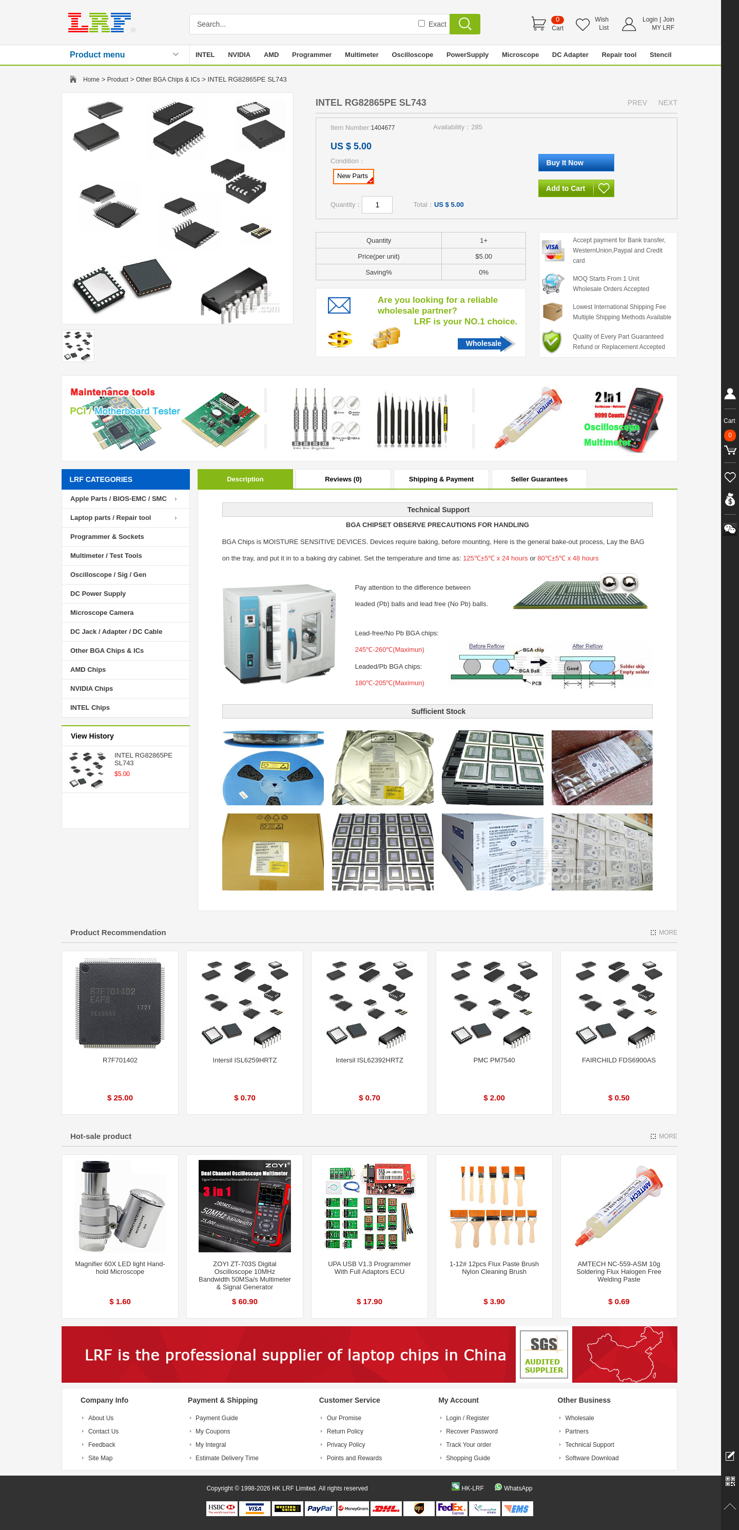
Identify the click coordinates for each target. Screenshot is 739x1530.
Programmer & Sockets (107, 536)
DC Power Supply (98, 593)
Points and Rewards (354, 1458)
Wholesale (483, 343)
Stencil (661, 55)
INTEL (205, 55)
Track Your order (468, 1444)
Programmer (312, 55)
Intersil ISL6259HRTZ (245, 1060)
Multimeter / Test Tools (106, 555)
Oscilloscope (412, 55)
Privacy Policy (346, 1444)
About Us (100, 1418)
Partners (577, 1431)
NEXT (667, 103)
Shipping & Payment (441, 479)
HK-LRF (472, 1488)
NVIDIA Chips (91, 688)
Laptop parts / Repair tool (110, 517)
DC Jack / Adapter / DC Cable (116, 631)
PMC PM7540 (494, 1060)
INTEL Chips (90, 707)
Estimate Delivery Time (227, 1458)
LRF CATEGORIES (101, 479)
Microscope (520, 55)
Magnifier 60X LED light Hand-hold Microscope (120, 1267)
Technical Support (590, 1444)
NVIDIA (239, 55)
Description (245, 479)
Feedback (101, 1444)
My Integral (211, 1444)
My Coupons (213, 1431)
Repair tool (618, 55)
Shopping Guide (468, 1458)
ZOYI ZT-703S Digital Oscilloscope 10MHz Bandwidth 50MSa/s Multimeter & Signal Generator (245, 1275)
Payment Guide (217, 1418)
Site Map (100, 1458)
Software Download (592, 1458)
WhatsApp (518, 1488)
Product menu (97, 54)
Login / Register (467, 1418)
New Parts (355, 177)
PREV (637, 103)
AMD (271, 55)
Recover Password (472, 1431)
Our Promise (344, 1418)
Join (668, 19)
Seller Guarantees (539, 479)
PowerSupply (467, 55)
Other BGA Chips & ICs (168, 79)
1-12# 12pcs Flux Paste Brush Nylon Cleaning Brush (494, 1267)
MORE (668, 932)
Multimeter (362, 55)
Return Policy (345, 1431)
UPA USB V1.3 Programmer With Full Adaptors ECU (369, 1267)
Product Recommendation (118, 932)
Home (91, 79)
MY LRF (663, 27)
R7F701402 (120, 1060)
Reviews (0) (343, 479)
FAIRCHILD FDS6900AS (619, 1060)
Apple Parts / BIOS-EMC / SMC (118, 498)
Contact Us (103, 1431)
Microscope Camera (102, 612)
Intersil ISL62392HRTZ (369, 1060)
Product (117, 79)
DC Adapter (570, 55)
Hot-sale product (100, 1136)
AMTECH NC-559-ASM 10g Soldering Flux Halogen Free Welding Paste (618, 1271)
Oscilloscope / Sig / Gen (108, 574)
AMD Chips (88, 669)
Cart (557, 28)
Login (650, 19)
